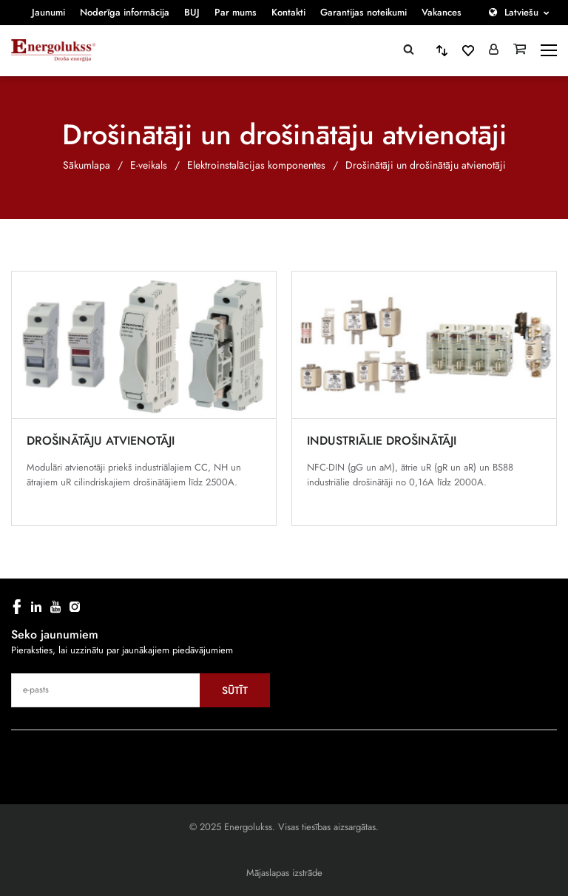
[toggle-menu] (549, 50)
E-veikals (148, 165)
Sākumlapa (86, 165)
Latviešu (521, 12)
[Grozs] (519, 50)
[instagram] (75, 607)
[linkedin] (36, 607)
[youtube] (55, 607)
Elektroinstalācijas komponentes (256, 165)
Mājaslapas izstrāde (284, 873)
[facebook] (17, 607)
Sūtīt (235, 690)
